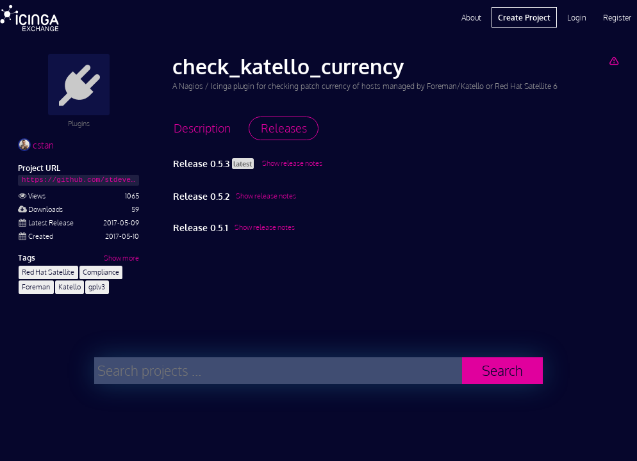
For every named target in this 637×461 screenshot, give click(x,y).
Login (576, 17)
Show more (121, 258)
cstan (36, 145)
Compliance (101, 272)
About (471, 17)
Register (617, 17)
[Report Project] (613, 60)
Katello (69, 286)
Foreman (36, 286)
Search (502, 370)
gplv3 (96, 286)
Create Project (524, 17)
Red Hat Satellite (48, 272)
